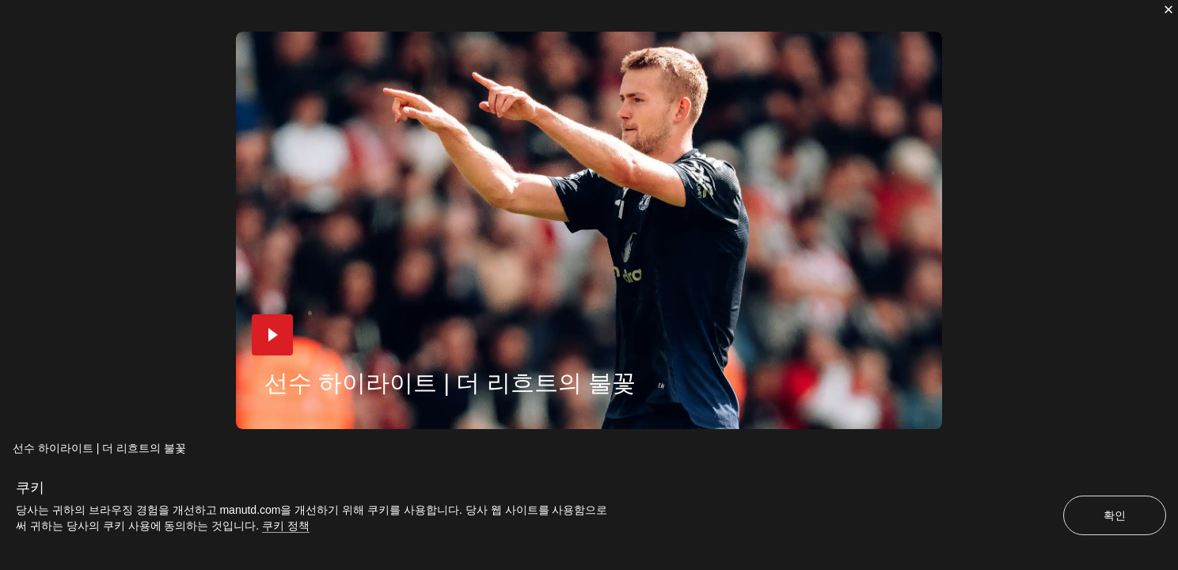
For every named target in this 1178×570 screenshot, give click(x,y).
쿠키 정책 (286, 525)
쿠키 (30, 488)
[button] (272, 334)
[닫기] (1168, 9)
